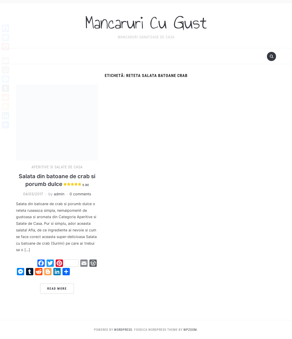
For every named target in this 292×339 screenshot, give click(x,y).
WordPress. (123, 329)
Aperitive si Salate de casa (57, 167)
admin (59, 194)
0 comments (80, 194)
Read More (57, 288)
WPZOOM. (190, 329)
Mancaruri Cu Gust (146, 23)
